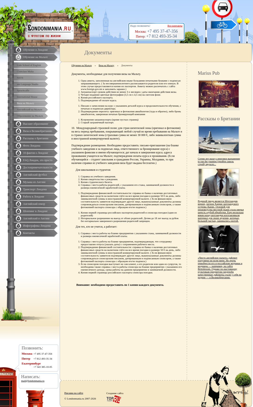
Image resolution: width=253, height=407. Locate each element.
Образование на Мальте (30, 115)
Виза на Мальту (25, 103)
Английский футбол (35, 174)
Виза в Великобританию (37, 131)
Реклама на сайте (73, 392)
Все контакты (174, 25)
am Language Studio (27, 84)
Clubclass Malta (25, 71)
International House (27, 96)
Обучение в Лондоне (35, 49)
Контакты (29, 233)
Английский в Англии (36, 218)
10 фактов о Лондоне (35, 153)
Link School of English (29, 65)
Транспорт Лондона (35, 189)
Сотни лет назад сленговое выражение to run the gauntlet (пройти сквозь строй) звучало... (219, 161)
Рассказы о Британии (35, 138)
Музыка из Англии (34, 182)
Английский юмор (34, 203)
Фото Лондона (31, 145)
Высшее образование (35, 123)
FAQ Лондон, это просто (37, 160)
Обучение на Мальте (35, 57)
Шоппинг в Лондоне (35, 211)
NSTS (20, 77)
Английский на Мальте (29, 109)
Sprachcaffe (23, 90)
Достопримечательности (37, 167)
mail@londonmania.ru (32, 380)
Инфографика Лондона (37, 225)
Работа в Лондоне (33, 196)
